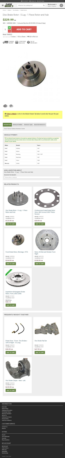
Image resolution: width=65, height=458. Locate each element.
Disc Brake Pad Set (41, 341)
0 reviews (13, 36)
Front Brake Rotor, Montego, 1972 (17, 252)
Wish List (4, 449)
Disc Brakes (16, 10)
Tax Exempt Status (6, 412)
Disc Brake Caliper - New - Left (15, 380)
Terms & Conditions (7, 420)
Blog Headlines (5, 440)
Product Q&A (28, 124)
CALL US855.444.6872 (33, 42)
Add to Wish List (32, 36)
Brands (3, 434)
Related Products (39, 124)
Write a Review (22, 36)
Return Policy (5, 408)
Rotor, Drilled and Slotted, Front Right (45, 253)
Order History (5, 448)
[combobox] (32, 177)
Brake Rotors (24, 10)
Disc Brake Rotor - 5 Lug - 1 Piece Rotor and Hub (16, 211)
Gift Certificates (5, 436)
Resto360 (4, 407)
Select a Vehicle (11, 114)
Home (4, 10)
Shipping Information (7, 410)
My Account (5, 446)
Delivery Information (7, 417)
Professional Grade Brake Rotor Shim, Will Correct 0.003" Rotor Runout (45, 212)
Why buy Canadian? (7, 413)
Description (7, 124)
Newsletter (4, 451)
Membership (5, 453)
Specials (4, 438)
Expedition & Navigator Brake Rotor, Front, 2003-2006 (15, 292)
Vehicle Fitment (17, 124)
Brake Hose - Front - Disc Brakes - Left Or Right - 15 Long (17, 342)
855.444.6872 (25, 1)
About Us (4, 415)
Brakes (9, 10)
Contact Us (32, 1)
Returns (4, 428)
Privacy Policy (5, 418)
